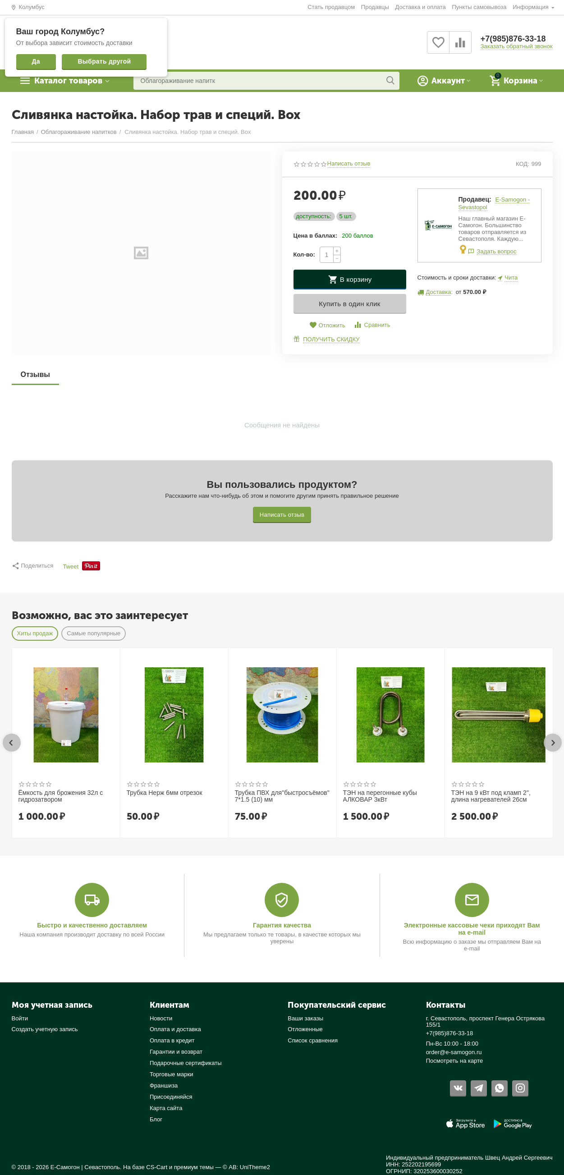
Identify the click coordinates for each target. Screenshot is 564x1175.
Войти (20, 1018)
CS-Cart (156, 1167)
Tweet (70, 567)
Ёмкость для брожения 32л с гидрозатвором (60, 796)
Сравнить (371, 325)
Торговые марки (171, 1074)
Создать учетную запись (45, 1029)
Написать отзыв (349, 164)
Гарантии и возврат (176, 1051)
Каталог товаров (68, 80)
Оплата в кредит (172, 1040)
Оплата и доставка (175, 1029)
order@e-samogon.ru (454, 1052)
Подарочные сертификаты (186, 1063)
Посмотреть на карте (454, 1060)
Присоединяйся (171, 1096)
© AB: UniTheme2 (246, 1167)
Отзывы (35, 374)
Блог (156, 1119)
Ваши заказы (305, 1018)
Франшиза (164, 1085)
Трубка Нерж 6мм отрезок (164, 792)
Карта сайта (166, 1108)
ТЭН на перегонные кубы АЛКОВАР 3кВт (380, 796)
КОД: (522, 164)
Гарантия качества (282, 925)
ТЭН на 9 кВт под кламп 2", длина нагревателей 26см (491, 796)
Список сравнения (313, 1040)
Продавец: (475, 199)
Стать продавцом (331, 7)
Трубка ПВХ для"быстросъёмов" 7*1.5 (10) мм (282, 796)
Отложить (327, 325)
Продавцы (375, 7)
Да (36, 61)
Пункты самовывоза (479, 7)
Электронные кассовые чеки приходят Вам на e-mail (472, 929)
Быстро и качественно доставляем (92, 925)
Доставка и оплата (420, 7)
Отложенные (305, 1029)
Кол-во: (304, 254)
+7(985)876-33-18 (513, 38)
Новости (161, 1018)
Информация (531, 7)
